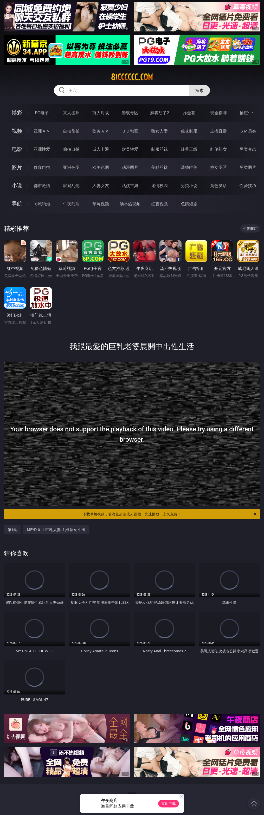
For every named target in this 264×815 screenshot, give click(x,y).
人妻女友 (100, 185)
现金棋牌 (218, 113)
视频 (17, 130)
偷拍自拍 (71, 149)
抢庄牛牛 (248, 113)
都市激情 (42, 185)
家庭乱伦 (71, 185)
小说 (17, 185)
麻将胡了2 (159, 113)
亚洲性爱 (42, 149)
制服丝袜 (159, 149)
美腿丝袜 (159, 167)
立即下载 (168, 803)
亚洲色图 (71, 167)
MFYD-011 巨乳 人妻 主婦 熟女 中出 (56, 529)
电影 (17, 149)
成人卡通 (100, 149)
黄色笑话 (218, 185)
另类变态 (248, 149)
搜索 (199, 90)
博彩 (17, 112)
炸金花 (189, 113)
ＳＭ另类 (248, 131)
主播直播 (218, 131)
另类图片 (248, 167)
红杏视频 (159, 204)
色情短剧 (189, 204)
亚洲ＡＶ (42, 131)
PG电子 (42, 113)
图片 (17, 167)
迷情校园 (159, 185)
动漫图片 (130, 167)
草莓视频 (100, 204)
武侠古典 (130, 185)
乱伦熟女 (218, 149)
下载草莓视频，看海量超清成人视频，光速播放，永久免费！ (170, 514)
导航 (17, 203)
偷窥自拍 (42, 167)
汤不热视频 (130, 204)
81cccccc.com (132, 77)
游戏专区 (130, 113)
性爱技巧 (248, 185)
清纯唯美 (189, 167)
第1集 (12, 529)
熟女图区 (218, 167)
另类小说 (189, 185)
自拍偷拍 (71, 131)
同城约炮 (42, 204)
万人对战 (100, 113)
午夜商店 (71, 204)
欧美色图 (100, 167)
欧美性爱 (130, 149)
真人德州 (71, 113)
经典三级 (189, 149)
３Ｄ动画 (130, 131)
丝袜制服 (189, 131)
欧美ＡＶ (100, 131)
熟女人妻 (159, 131)
